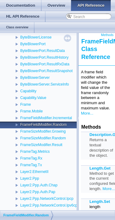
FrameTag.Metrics (35, 151)
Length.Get (100, 168)
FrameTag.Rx (31, 158)
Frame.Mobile (31, 111)
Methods (107, 35)
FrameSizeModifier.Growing (43, 131)
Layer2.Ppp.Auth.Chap (38, 185)
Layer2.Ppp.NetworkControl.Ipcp (46, 198)
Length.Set (100, 201)
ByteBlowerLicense (36, 37)
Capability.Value (33, 98)
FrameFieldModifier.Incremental (46, 118)
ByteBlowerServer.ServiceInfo (44, 84)
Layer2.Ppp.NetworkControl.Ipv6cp (48, 205)
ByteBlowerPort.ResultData (42, 51)
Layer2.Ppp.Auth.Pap (37, 192)
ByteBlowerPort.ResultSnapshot (46, 71)
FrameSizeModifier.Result (41, 145)
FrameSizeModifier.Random (43, 138)
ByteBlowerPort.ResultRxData (44, 64)
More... (87, 113)
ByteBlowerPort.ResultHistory (44, 57)
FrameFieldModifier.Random (43, 125)
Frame (25, 104)
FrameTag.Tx (31, 165)
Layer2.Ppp (29, 178)
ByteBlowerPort (33, 44)
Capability (28, 91)
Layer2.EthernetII (34, 172)
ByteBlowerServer (35, 77)
